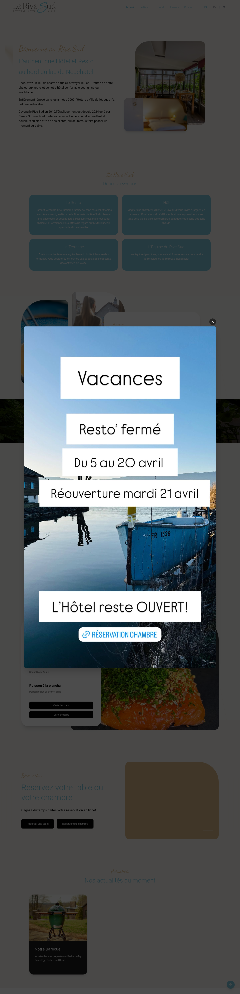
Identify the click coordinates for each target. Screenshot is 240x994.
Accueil (130, 7)
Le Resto (145, 7)
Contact (189, 7)
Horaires (174, 7)
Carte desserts (61, 714)
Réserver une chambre (75, 823)
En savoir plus (123, 359)
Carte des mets (61, 705)
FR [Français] (205, 7)
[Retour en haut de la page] (231, 985)
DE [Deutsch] (223, 7)
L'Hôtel (160, 7)
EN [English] (214, 7)
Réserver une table (38, 823)
